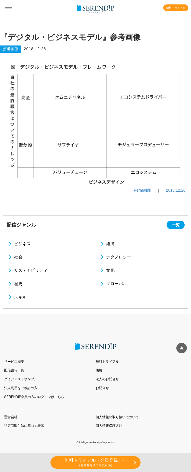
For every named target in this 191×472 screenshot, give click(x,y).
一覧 (176, 225)
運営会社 (10, 417)
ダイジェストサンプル (20, 379)
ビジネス (22, 243)
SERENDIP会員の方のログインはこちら (34, 397)
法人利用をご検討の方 (20, 388)
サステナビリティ (30, 270)
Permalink (142, 190)
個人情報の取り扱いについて (117, 417)
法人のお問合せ (107, 379)
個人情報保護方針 (109, 426)
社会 (18, 257)
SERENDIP (95, 9)
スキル (20, 297)
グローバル (116, 283)
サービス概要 (14, 362)
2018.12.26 (175, 190)
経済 (110, 243)
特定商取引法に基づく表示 (24, 426)
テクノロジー (118, 257)
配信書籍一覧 (14, 370)
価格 (99, 370)
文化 (110, 270)
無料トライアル (176, 7)
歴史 (18, 283)
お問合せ (102, 388)
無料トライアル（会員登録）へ (95, 462)
